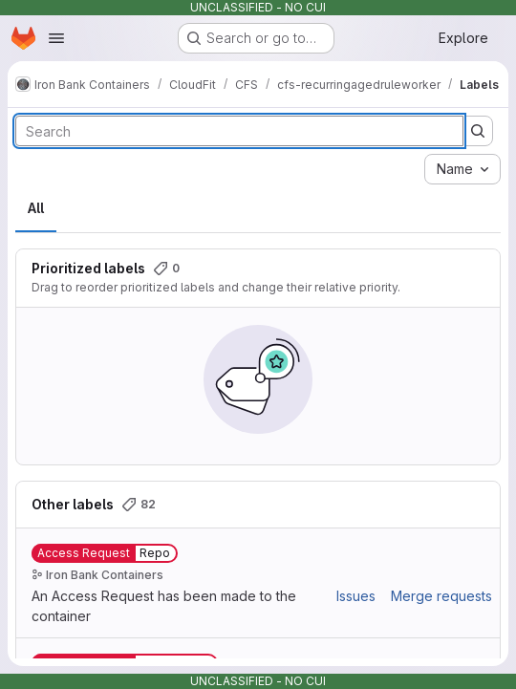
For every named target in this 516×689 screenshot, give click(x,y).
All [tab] (36, 208)
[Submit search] (477, 131)
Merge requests (441, 596)
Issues (356, 596)
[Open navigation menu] (56, 38)
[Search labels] (239, 131)
